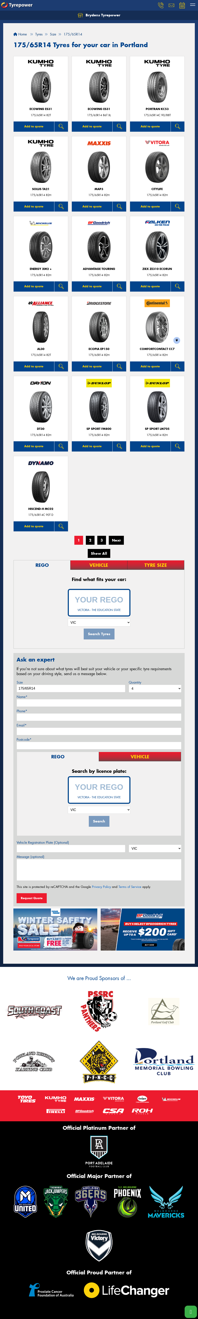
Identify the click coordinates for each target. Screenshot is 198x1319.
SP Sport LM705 (157, 429)
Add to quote (33, 126)
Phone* (22, 711)
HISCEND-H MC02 (40, 509)
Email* (22, 725)
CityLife (157, 189)
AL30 (40, 349)
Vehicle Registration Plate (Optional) (43, 842)
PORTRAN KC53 (157, 109)
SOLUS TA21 (41, 189)
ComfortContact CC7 (157, 349)
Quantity (135, 682)
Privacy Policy (101, 887)
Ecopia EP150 (99, 349)
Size (20, 682)
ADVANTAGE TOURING (99, 269)
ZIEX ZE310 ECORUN (157, 269)
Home (20, 34)
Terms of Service (130, 887)
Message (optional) (30, 857)
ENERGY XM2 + (41, 269)
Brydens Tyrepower (99, 15)
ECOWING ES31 (41, 109)
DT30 (40, 429)
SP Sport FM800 (98, 429)
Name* (22, 697)
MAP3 (99, 189)
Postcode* (24, 739)
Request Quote (31, 898)
